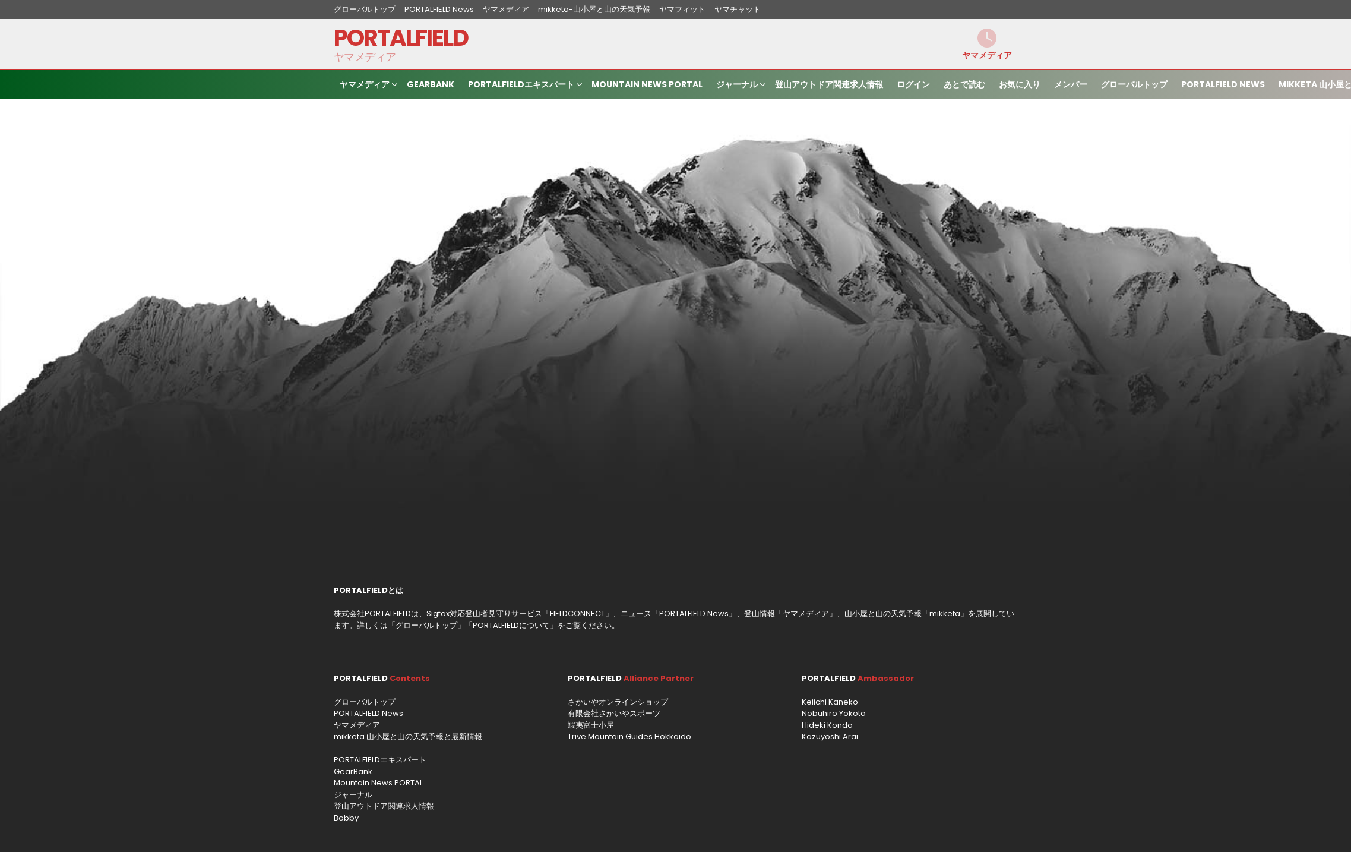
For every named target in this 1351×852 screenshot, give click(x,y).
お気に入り (1019, 84)
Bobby (346, 817)
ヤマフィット (682, 9)
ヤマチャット (737, 9)
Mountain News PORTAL (647, 84)
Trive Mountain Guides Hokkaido (629, 736)
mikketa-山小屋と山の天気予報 (594, 9)
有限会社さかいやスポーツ (614, 713)
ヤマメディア (506, 9)
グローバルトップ (365, 9)
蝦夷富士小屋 (591, 725)
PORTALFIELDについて (511, 625)
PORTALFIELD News (439, 9)
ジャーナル (737, 85)
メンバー (1070, 84)
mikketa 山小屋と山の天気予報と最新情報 (408, 736)
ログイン (913, 84)
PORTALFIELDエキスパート (521, 85)
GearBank (430, 84)
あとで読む (964, 84)
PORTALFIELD (401, 37)
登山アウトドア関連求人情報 (829, 84)
